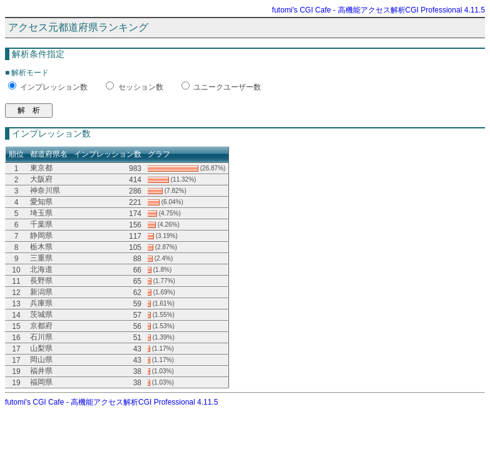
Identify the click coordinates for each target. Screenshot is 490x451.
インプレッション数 (54, 87)
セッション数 (140, 87)
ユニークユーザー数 (227, 87)
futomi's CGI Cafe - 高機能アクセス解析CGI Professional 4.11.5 (378, 10)
